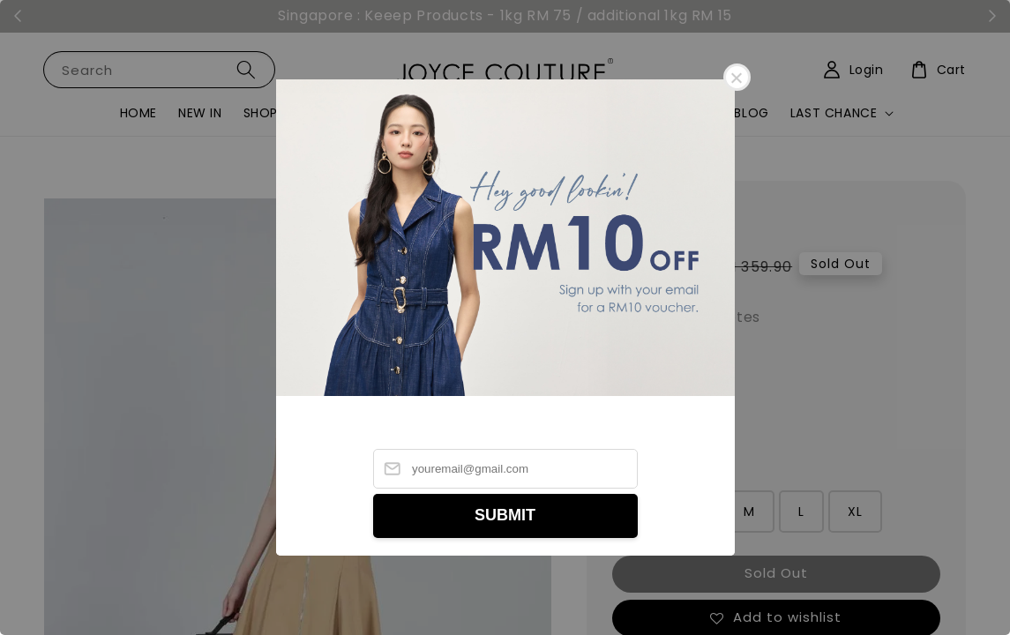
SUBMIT (505, 515)
